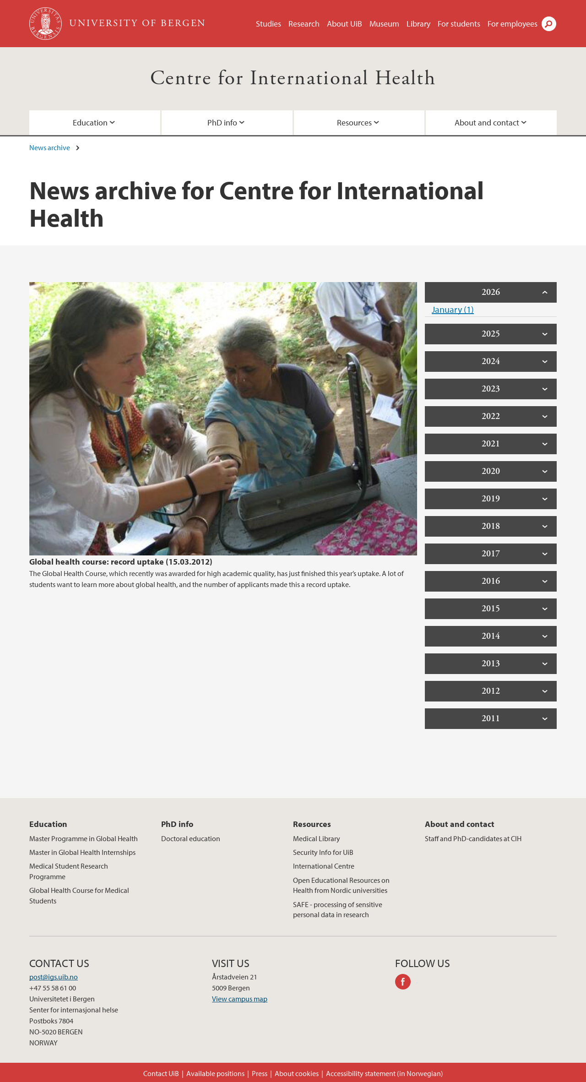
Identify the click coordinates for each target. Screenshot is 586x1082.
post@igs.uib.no (53, 976)
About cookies (297, 1073)
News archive (49, 147)
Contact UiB (161, 1073)
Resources (354, 122)
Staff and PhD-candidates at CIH (473, 838)
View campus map (239, 998)
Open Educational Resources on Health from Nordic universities (341, 885)
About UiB (344, 23)
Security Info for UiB (323, 852)
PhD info (222, 122)
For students (459, 23)
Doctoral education (190, 838)
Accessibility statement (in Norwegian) (384, 1073)
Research (304, 23)
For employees (512, 23)
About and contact (487, 122)
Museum (384, 23)
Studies (268, 23)
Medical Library (316, 838)
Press (259, 1073)
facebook (406, 983)
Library (418, 23)
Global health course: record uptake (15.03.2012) (120, 561)
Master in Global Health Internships (82, 852)
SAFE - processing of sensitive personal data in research (337, 909)
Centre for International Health (293, 78)
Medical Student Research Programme (68, 871)
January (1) (453, 309)
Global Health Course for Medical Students (79, 895)
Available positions (215, 1073)
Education (90, 122)
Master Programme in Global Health (83, 838)
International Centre (323, 865)
